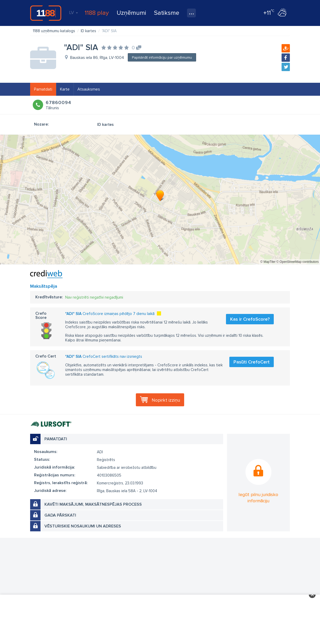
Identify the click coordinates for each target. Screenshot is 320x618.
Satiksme (166, 13)
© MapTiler (267, 262)
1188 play (97, 13)
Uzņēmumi (131, 13)
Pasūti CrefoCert (252, 362)
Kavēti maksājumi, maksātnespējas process (93, 504)
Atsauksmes (88, 89)
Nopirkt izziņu (166, 400)
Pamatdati (43, 89)
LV (73, 12)
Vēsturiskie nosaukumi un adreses (82, 526)
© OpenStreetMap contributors (297, 262)
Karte (65, 89)
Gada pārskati (60, 515)
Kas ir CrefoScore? (250, 319)
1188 (45, 13)
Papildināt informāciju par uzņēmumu (162, 57)
